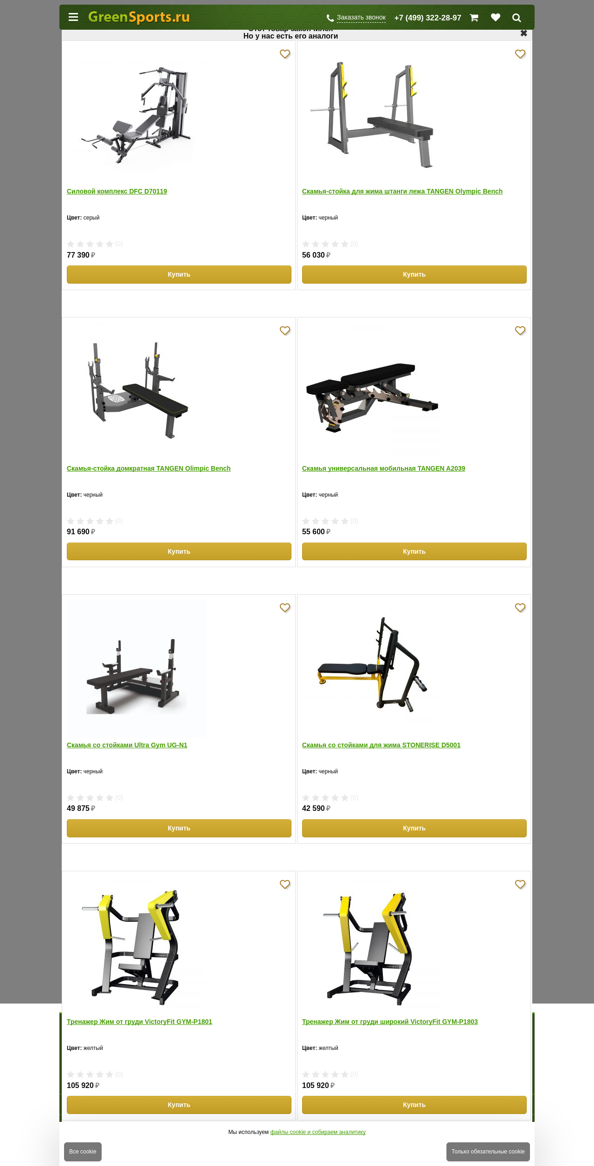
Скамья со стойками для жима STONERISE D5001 (381, 745)
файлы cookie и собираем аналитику (318, 1132)
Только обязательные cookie (488, 1151)
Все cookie (83, 1151)
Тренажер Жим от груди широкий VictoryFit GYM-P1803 (390, 1021)
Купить (179, 274)
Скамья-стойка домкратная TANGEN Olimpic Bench (149, 468)
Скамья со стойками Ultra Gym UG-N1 (127, 745)
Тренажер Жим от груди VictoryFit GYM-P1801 (139, 1021)
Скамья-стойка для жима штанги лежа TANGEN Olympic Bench (402, 191)
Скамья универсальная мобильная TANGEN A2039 (383, 468)
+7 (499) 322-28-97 (427, 17)
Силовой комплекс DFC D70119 (117, 191)
